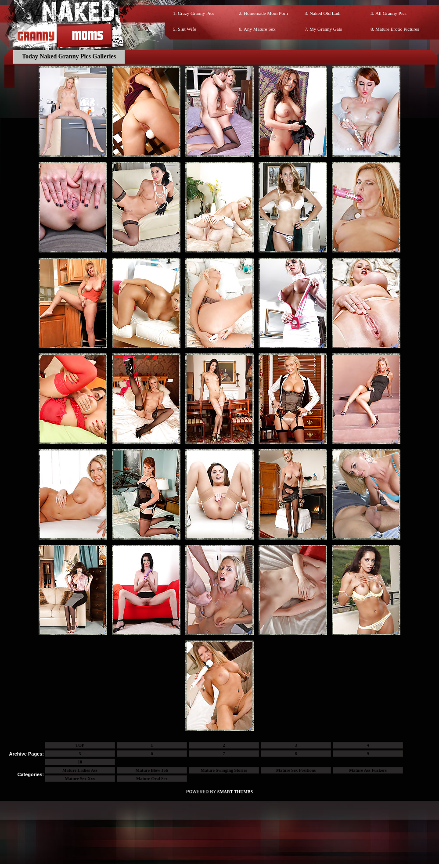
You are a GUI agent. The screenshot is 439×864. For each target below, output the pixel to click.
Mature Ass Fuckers (368, 770)
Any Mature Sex (260, 29)
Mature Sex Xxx (80, 778)
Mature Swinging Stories (224, 770)
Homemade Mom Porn (266, 13)
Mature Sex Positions (296, 770)
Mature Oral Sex (152, 778)
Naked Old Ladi (325, 13)
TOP (80, 745)
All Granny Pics (391, 13)
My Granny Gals (325, 29)
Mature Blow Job (152, 770)
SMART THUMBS (235, 791)
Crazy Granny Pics (196, 13)
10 (80, 762)
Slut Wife (187, 29)
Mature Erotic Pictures (397, 29)
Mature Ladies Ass (79, 770)
